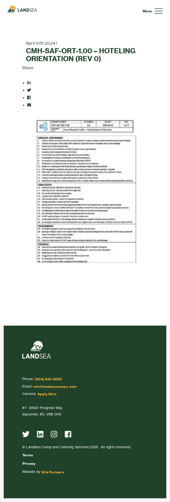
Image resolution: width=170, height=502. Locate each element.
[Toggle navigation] (153, 11)
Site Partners (52, 472)
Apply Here (46, 394)
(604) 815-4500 (48, 379)
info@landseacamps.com (55, 387)
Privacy (28, 463)
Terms (27, 455)
